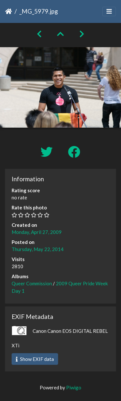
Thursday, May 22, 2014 (38, 249)
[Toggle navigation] (109, 11)
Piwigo (73, 387)
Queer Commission (32, 283)
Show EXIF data (35, 359)
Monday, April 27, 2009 (37, 232)
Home (8, 11)
